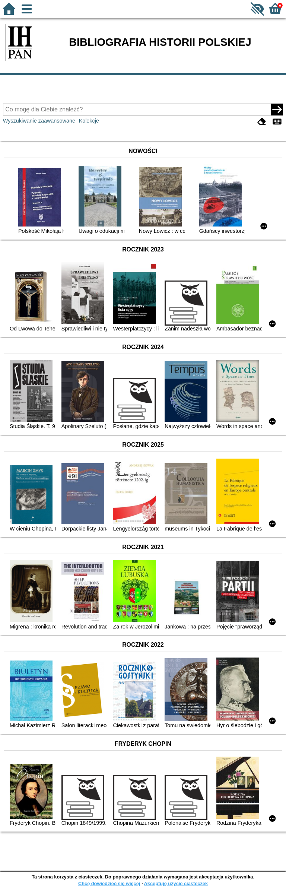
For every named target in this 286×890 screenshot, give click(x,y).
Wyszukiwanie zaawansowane (39, 121)
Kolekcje (89, 121)
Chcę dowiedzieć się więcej (109, 883)
